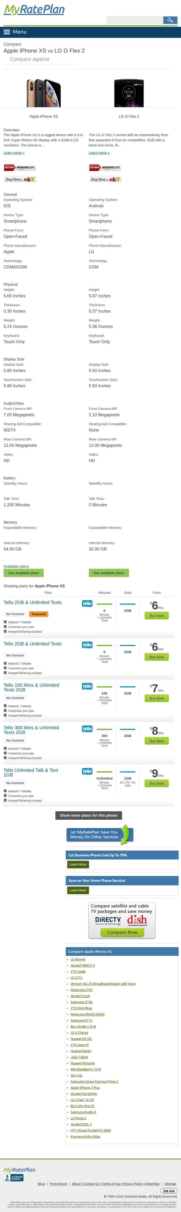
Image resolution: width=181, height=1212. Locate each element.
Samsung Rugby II (83, 1112)
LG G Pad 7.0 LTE (82, 1100)
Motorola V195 (82, 990)
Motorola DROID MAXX (88, 1014)
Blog (41, 1184)
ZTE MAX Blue (81, 1008)
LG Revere (78, 959)
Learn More (78, 864)
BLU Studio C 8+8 (83, 1026)
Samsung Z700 (82, 1002)
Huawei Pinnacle (83, 1063)
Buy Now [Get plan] (157, 615)
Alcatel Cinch (80, 996)
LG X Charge (79, 1033)
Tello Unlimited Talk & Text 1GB (31, 772)
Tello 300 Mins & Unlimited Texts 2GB (31, 730)
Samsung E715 (81, 1020)
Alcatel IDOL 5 (81, 1124)
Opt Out (169, 1190)
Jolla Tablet (79, 1057)
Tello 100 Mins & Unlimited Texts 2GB (31, 687)
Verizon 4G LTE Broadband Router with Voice (103, 984)
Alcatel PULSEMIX (84, 1094)
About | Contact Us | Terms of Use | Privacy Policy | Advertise (116, 1184)
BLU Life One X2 (83, 1106)
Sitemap (170, 1184)
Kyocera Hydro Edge (85, 1136)
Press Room (58, 1184)
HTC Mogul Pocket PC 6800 (91, 1130)
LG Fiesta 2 (78, 1118)
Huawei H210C (81, 1039)
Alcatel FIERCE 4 (83, 965)
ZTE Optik (78, 971)
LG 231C (77, 978)
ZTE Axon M (80, 1045)
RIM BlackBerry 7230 (86, 1069)
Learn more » (14, 153)
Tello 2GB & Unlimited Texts (33, 602)
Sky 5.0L (77, 1075)
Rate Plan (34, 8)
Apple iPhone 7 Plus (85, 1088)
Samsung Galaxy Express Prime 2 (95, 1081)
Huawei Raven (81, 1051)
